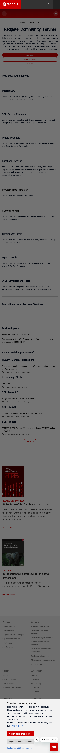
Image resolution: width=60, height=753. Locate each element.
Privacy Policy (17, 726)
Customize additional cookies (20, 748)
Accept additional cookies (20, 734)
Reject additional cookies (20, 741)
